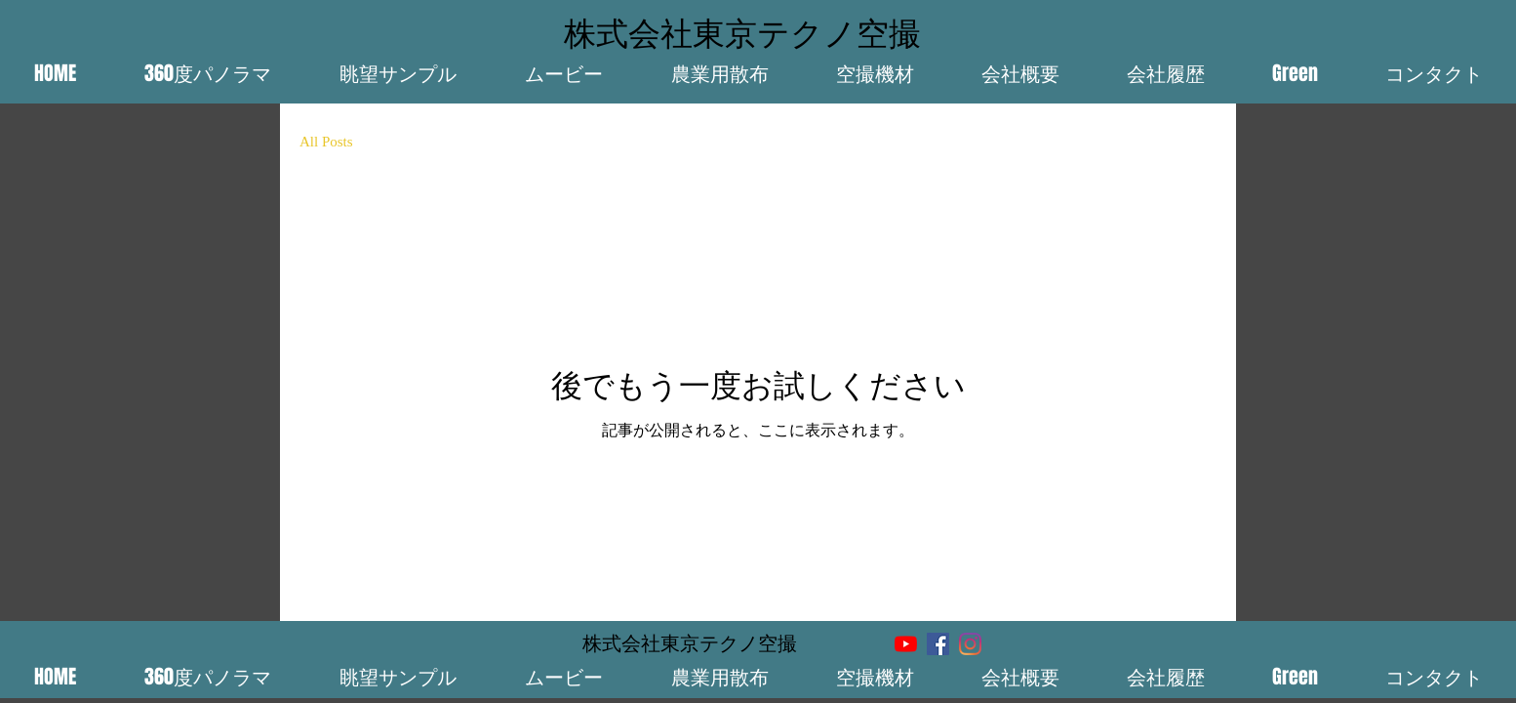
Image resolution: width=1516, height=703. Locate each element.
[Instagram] (970, 644)
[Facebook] (938, 644)
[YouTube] (906, 644)
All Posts (326, 141)
